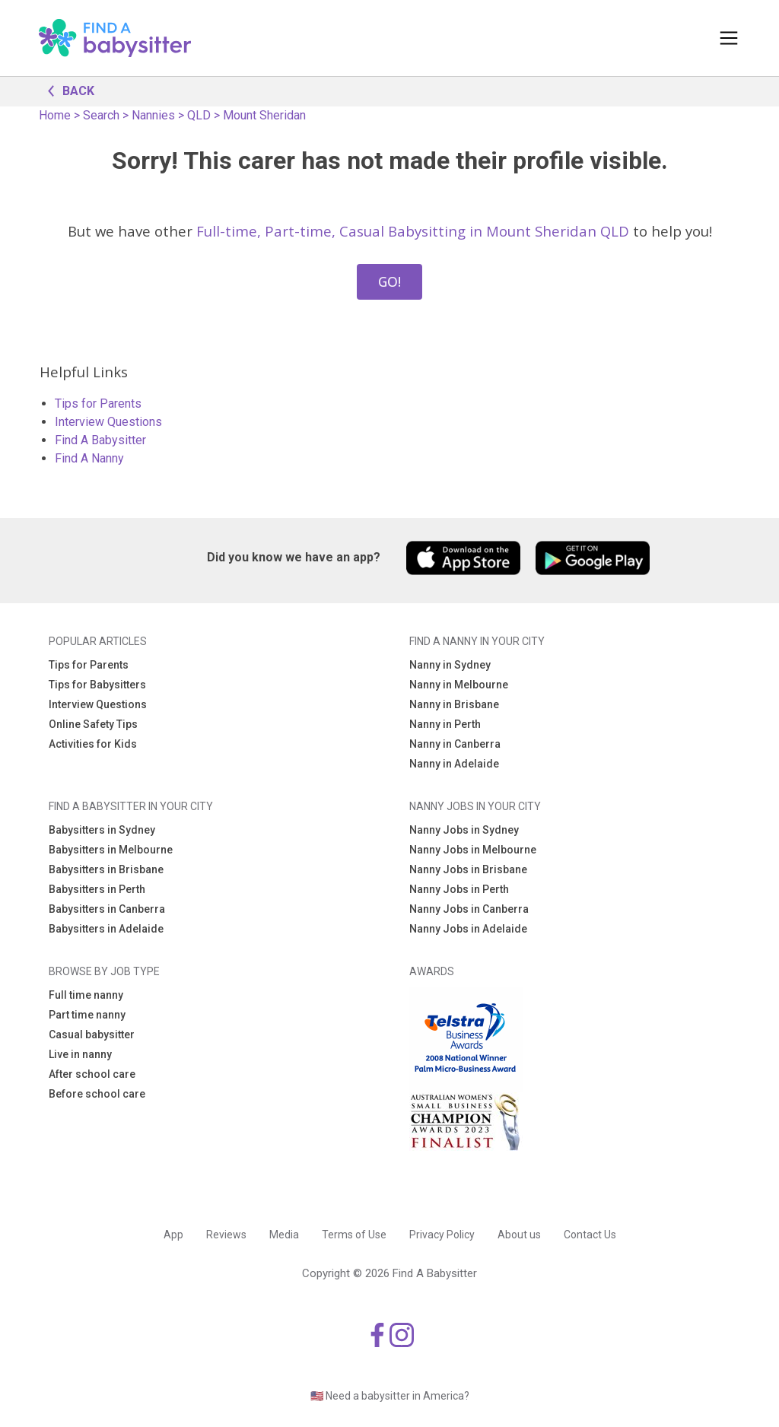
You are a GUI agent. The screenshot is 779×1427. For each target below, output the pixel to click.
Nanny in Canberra (455, 744)
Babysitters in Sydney (102, 830)
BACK (67, 90)
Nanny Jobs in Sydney (464, 830)
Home (55, 115)
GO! (389, 281)
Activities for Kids (93, 744)
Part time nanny (87, 1015)
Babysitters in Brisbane (106, 869)
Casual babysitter (92, 1034)
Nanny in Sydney (450, 665)
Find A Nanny (89, 458)
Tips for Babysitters (97, 685)
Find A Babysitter (100, 440)
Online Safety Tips (93, 724)
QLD (199, 115)
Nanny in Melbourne (458, 685)
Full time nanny (86, 995)
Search (101, 115)
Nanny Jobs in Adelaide (468, 929)
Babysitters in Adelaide (106, 929)
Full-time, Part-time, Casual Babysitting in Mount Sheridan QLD (412, 230)
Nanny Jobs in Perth (459, 889)
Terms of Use (354, 1234)
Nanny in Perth (445, 724)
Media (284, 1234)
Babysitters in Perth (97, 889)
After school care (92, 1074)
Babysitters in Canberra (107, 909)
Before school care (97, 1094)
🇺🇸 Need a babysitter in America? (389, 1396)
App (173, 1234)
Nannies (153, 115)
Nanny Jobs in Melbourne (472, 850)
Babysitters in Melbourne (111, 850)
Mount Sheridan (264, 115)
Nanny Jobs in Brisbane (468, 869)
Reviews (226, 1234)
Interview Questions (108, 422)
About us (519, 1234)
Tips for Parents (98, 403)
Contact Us (590, 1234)
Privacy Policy (442, 1234)
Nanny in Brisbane (454, 704)
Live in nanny (80, 1054)
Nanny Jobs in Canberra (469, 909)
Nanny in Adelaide (454, 764)
